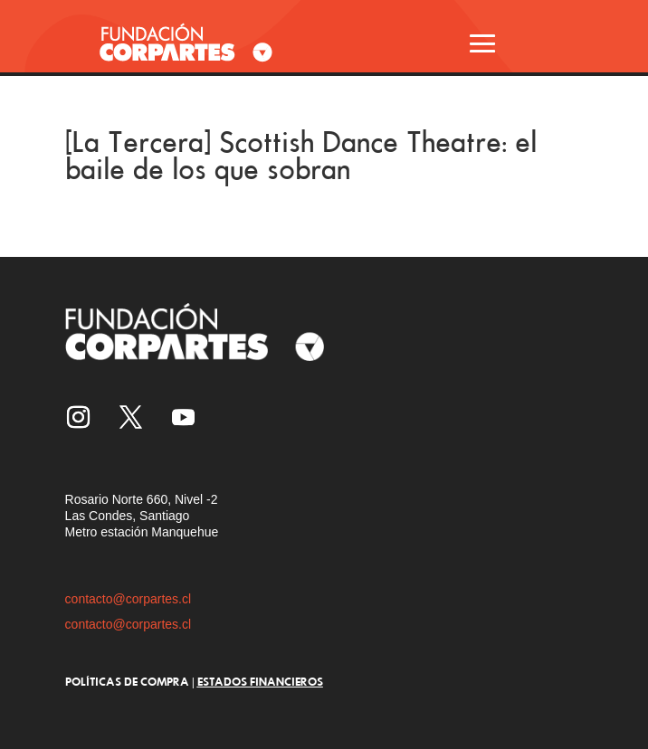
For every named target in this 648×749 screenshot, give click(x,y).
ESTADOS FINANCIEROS (260, 681)
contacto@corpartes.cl (128, 599)
